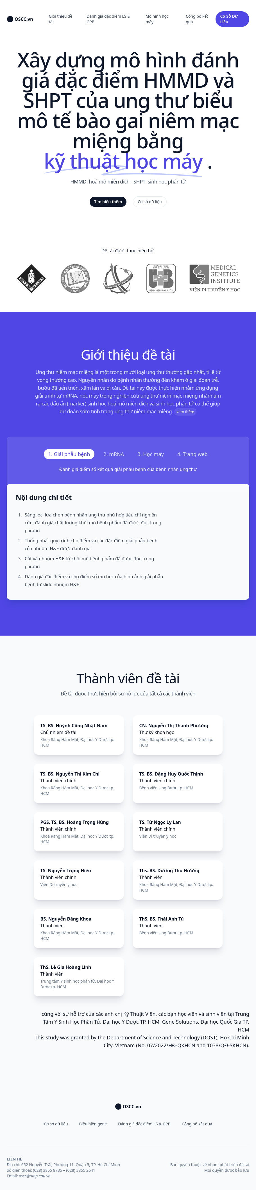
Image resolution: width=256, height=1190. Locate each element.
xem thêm (185, 411)
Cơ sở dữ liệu (150, 201)
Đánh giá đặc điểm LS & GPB (108, 18)
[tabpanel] (128, 533)
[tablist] (128, 454)
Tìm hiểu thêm (108, 201)
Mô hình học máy (157, 18)
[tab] (69, 454)
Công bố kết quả (197, 18)
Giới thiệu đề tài (61, 18)
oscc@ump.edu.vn (34, 1175)
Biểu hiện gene (93, 1123)
